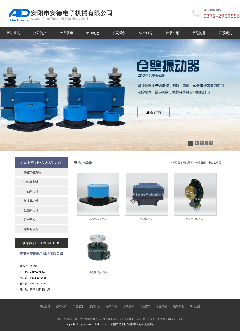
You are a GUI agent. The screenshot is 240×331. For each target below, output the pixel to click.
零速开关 (29, 219)
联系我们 (225, 33)
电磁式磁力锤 (32, 172)
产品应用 (172, 33)
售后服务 (146, 33)
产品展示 (66, 33)
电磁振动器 (214, 162)
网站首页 (13, 33)
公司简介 (40, 33)
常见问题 (199, 33)
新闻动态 (93, 33)
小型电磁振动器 (98, 272)
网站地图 (195, 306)
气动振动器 (30, 191)
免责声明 (149, 324)
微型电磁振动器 (195, 218)
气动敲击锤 (30, 181)
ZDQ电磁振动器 (98, 218)
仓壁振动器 (30, 210)
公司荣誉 (119, 33)
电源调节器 (30, 229)
